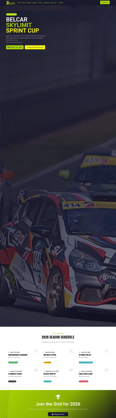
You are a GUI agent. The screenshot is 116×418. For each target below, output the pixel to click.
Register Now (58, 414)
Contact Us (105, 2)
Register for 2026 (14, 47)
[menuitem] (19, 2)
